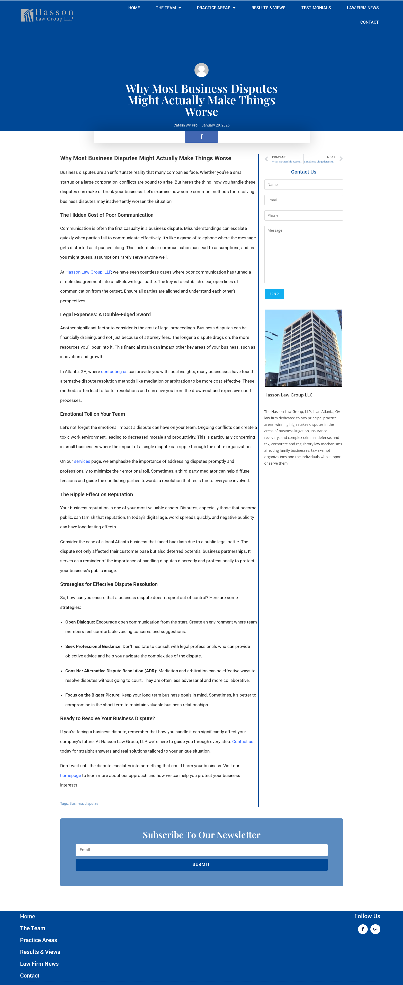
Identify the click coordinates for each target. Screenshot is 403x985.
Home (134, 7)
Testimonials (316, 7)
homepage (70, 775)
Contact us (242, 741)
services (81, 461)
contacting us (114, 371)
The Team (168, 8)
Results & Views (268, 7)
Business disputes (83, 803)
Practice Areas (216, 8)
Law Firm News (363, 7)
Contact (369, 22)
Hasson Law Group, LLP (88, 272)
